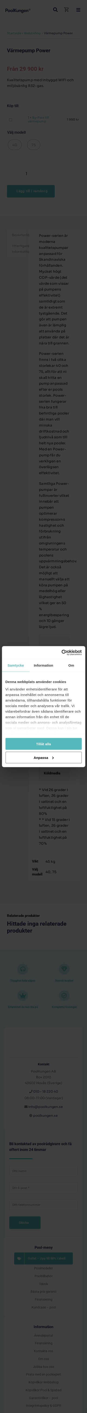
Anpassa (44, 757)
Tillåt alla (43, 744)
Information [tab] (43, 665)
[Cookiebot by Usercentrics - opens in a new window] (62, 652)
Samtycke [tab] (15, 665)
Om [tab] (71, 665)
